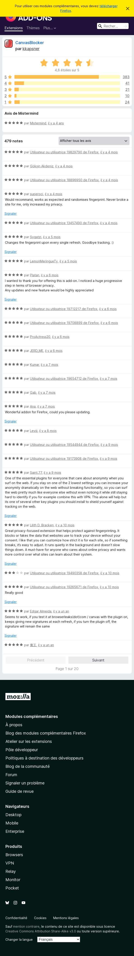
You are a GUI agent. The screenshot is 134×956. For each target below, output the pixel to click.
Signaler (11, 213)
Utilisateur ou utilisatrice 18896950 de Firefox (64, 180)
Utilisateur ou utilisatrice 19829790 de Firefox (64, 152)
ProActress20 (40, 337)
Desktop (13, 814)
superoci (36, 194)
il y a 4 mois (109, 152)
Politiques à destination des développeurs (44, 758)
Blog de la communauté (27, 766)
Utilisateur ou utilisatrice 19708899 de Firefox (64, 323)
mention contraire (26, 926)
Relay (10, 871)
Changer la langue (19, 939)
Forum (11, 774)
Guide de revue (19, 791)
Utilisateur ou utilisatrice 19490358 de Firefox (64, 573)
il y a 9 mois (109, 445)
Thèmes (33, 28)
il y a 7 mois (49, 364)
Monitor (12, 879)
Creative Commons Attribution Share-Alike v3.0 (40, 931)
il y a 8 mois (48, 431)
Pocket (12, 888)
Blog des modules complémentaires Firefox (45, 733)
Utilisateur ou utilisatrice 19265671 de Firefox (64, 587)
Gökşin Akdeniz (41, 166)
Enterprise (14, 831)
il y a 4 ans (56, 123)
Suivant (98, 660)
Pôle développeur (21, 749)
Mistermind (38, 123)
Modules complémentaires (31, 716)
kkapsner (31, 48)
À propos (13, 724)
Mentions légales (66, 918)
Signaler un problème (24, 783)
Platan (34, 275)
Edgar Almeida (40, 611)
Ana (33, 406)
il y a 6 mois (49, 275)
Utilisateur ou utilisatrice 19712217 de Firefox (63, 309)
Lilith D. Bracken (42, 525)
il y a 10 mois (64, 525)
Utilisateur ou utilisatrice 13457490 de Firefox (64, 223)
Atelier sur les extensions (28, 741)
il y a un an (61, 611)
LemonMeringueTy (44, 261)
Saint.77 (36, 472)
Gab (33, 392)
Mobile (11, 823)
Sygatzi (35, 237)
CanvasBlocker (29, 42)
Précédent (35, 660)
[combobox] (113, 26)
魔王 (33, 645)
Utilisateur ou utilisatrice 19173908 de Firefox (64, 458)
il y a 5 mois (51, 237)
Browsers (14, 854)
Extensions (14, 28)
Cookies (40, 918)
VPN (9, 863)
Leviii (33, 431)
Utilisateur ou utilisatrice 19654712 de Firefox (64, 378)
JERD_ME (36, 351)
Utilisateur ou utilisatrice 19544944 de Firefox (64, 445)
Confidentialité (16, 918)
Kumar (34, 364)
